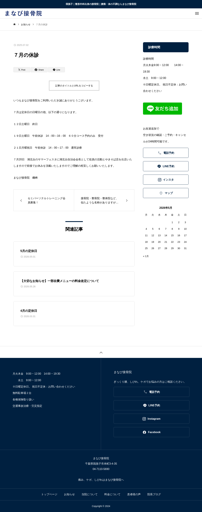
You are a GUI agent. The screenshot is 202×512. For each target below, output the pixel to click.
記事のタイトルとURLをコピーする (74, 85)
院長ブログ (154, 494)
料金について (112, 494)
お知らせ (69, 494)
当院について (90, 494)
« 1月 (146, 256)
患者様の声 (134, 494)
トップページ (49, 494)
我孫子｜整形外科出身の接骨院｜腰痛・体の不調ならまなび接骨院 (101, 4)
